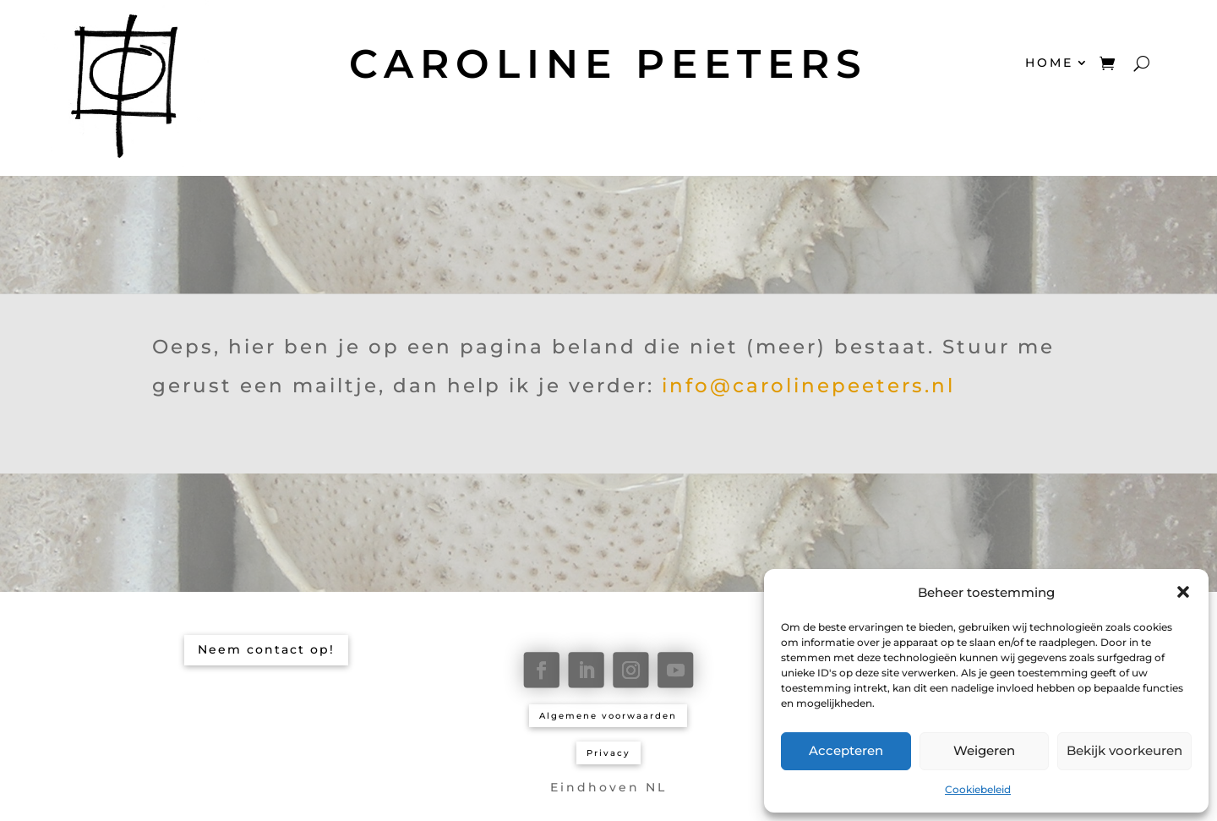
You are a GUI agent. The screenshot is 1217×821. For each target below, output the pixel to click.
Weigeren (984, 750)
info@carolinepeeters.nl (808, 385)
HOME (1049, 62)
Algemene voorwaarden (608, 715)
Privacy (608, 752)
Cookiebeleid (978, 789)
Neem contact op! (266, 649)
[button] (1183, 591)
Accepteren (846, 750)
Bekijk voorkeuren (1124, 750)
